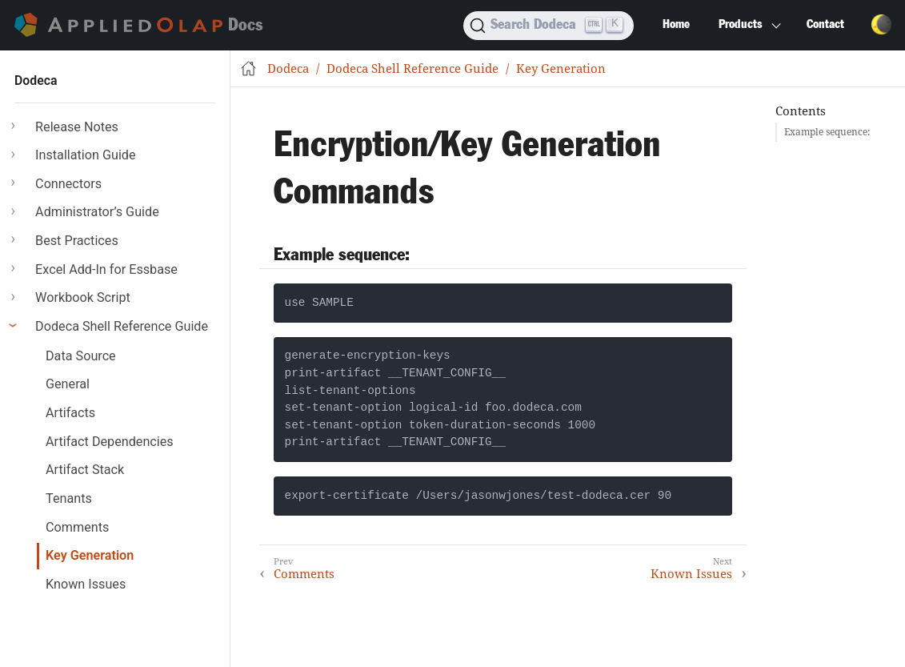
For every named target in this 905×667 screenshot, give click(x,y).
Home (676, 24)
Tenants (69, 498)
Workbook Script (82, 297)
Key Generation (90, 555)
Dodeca (35, 80)
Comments (77, 527)
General (68, 384)
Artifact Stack (85, 469)
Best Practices (76, 240)
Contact (825, 24)
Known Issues (86, 584)
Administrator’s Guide (97, 211)
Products (740, 24)
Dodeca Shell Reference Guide (121, 326)
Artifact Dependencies (110, 441)
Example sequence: (827, 132)
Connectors (68, 183)
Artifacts (70, 412)
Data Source (81, 356)
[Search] (548, 25)
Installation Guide (85, 155)
